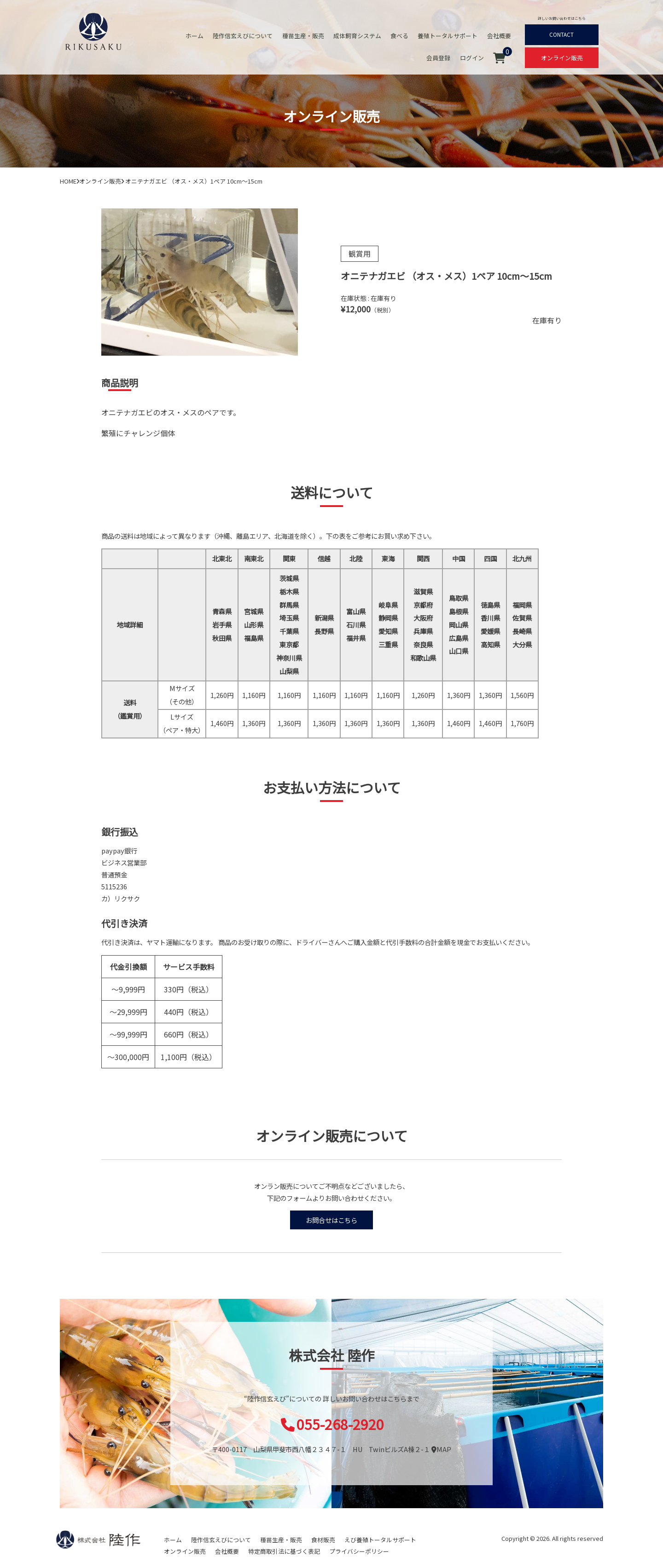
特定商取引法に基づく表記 (284, 1551)
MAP (441, 1449)
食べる (400, 35)
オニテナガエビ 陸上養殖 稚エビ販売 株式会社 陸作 (93, 31)
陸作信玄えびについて (243, 35)
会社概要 (499, 35)
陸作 (98, 1539)
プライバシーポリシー (359, 1551)
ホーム (195, 35)
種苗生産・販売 (304, 35)
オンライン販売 (562, 57)
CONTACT (562, 34)
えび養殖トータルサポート (380, 1539)
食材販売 (323, 1539)
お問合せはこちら (331, 1220)
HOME (68, 181)
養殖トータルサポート (448, 35)
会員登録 (439, 57)
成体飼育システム (358, 35)
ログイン (472, 57)
